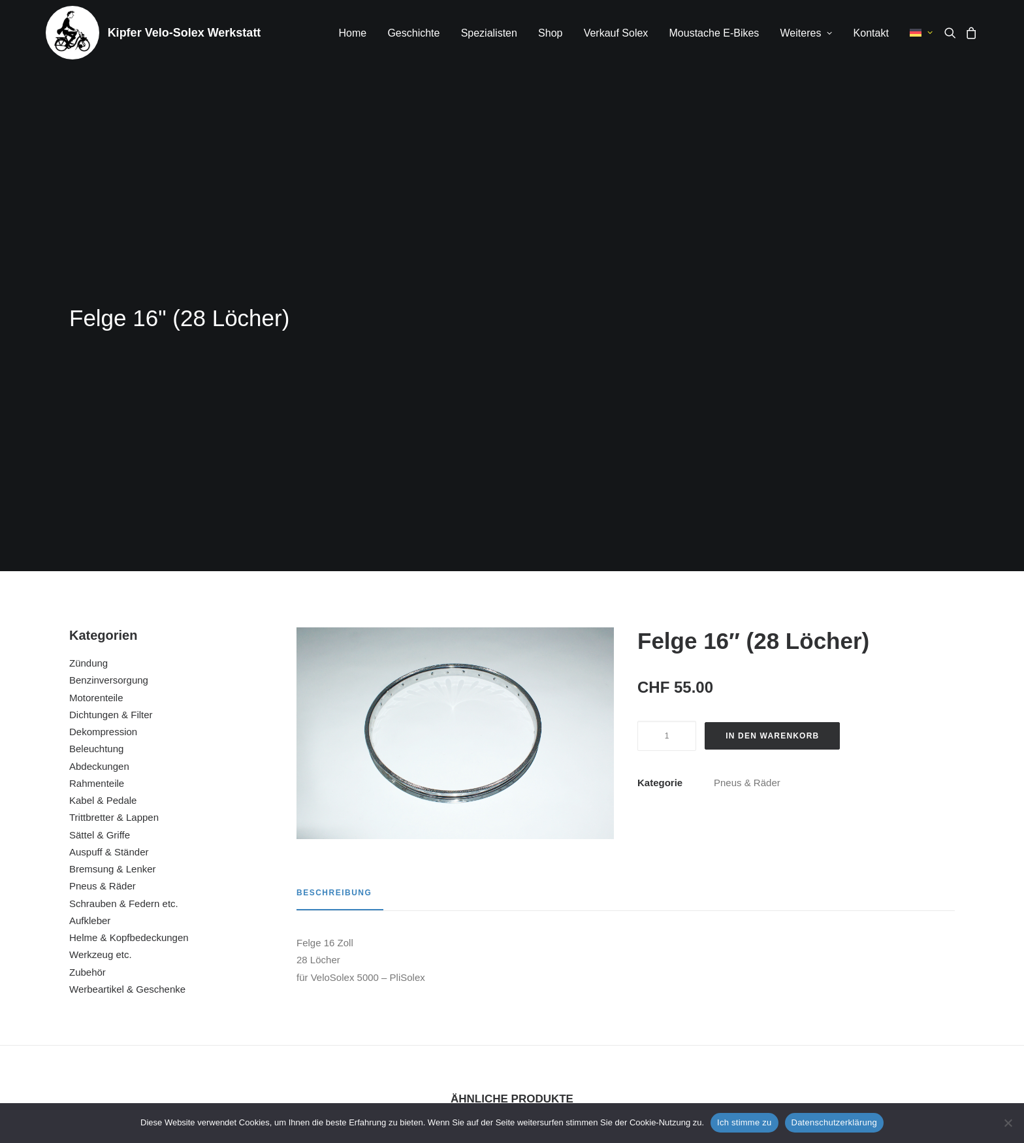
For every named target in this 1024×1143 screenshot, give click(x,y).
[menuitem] (353, 33)
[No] (1007, 1122)
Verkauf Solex (616, 33)
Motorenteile (96, 361)
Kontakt (871, 33)
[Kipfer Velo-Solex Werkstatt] (72, 32)
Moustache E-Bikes (714, 33)
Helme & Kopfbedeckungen (129, 601)
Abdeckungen (99, 430)
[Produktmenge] (666, 400)
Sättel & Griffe (99, 499)
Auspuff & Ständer (108, 516)
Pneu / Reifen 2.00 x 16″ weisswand (865, 959)
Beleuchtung (96, 412)
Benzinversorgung (108, 344)
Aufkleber (89, 584)
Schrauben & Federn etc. (123, 567)
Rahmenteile (96, 447)
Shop (550, 33)
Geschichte (413, 33)
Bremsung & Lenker (112, 532)
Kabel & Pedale (102, 464)
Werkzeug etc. (100, 618)
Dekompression (103, 395)
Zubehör (87, 636)
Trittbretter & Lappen (114, 481)
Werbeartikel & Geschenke (127, 653)
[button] (952, 32)
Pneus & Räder (102, 549)
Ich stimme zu (744, 1122)
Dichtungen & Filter (111, 378)
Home (353, 33)
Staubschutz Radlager (630, 959)
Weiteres (806, 33)
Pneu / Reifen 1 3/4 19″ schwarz (157, 959)
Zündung (88, 327)
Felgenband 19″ (394, 959)
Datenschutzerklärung (834, 1122)
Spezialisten (489, 33)
